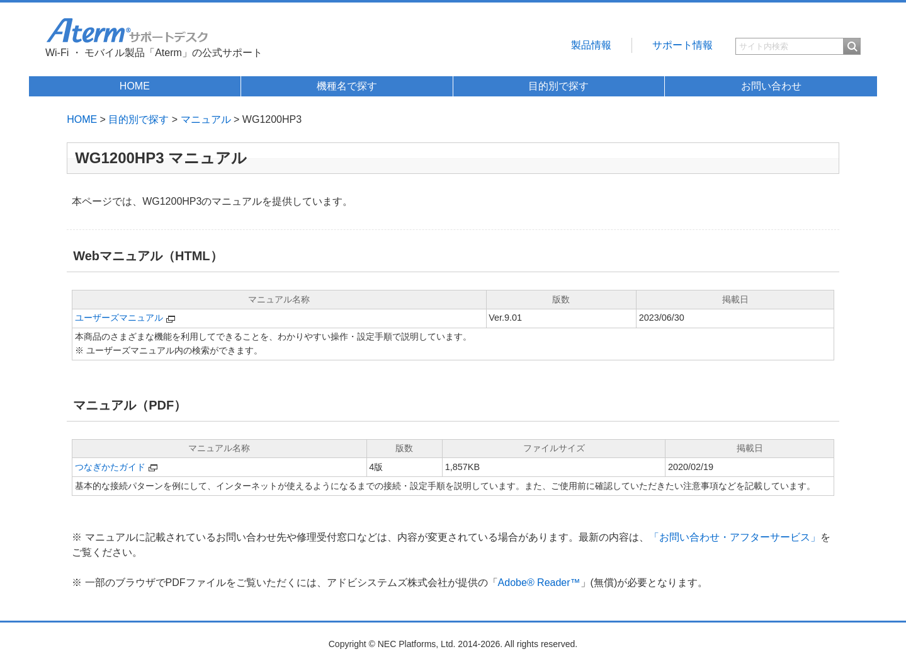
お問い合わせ (771, 86)
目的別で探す (558, 86)
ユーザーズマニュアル (119, 318)
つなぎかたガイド (110, 467)
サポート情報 (682, 45)
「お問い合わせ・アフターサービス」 (734, 537)
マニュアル (206, 119)
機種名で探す (347, 86)
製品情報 (591, 45)
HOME (135, 86)
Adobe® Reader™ (539, 582)
